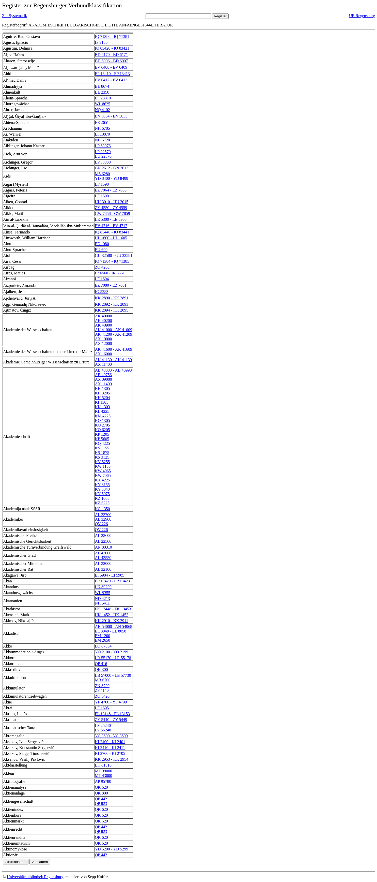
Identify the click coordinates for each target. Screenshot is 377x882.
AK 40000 (103, 316)
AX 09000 (103, 379)
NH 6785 (102, 128)
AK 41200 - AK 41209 (113, 334)
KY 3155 (102, 484)
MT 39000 (103, 771)
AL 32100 (103, 569)
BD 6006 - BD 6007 (111, 61)
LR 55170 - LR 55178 (113, 658)
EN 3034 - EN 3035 (111, 116)
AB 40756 (103, 375)
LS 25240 (103, 725)
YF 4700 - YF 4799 (111, 702)
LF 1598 (102, 184)
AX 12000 (103, 343)
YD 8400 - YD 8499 (111, 178)
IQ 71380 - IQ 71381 (112, 36)
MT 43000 (103, 775)
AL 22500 (103, 541)
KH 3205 (102, 393)
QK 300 (101, 669)
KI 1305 (101, 402)
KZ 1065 (102, 498)
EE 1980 (102, 244)
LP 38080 (103, 162)
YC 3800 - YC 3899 (111, 736)
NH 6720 (102, 140)
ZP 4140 (102, 690)
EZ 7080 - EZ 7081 (111, 285)
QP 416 (101, 664)
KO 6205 (102, 430)
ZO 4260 (102, 267)
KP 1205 (102, 434)
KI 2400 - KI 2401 (110, 742)
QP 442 (101, 799)
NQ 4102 (102, 110)
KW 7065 (103, 475)
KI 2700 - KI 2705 (110, 753)
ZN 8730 (102, 686)
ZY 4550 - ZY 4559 (111, 207)
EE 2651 (102, 122)
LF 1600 (102, 196)
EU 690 (101, 249)
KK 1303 (102, 407)
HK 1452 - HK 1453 (112, 615)
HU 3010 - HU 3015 (112, 202)
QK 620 (101, 787)
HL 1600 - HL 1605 (111, 238)
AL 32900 (103, 519)
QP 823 (101, 803)
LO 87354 (103, 646)
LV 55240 (103, 730)
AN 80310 (103, 547)
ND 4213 (102, 598)
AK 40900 (103, 325)
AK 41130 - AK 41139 (113, 360)
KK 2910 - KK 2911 (111, 621)
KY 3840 (102, 489)
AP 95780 (103, 781)
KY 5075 (102, 494)
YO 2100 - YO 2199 (111, 652)
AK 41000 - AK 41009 (113, 330)
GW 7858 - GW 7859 (112, 213)
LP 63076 (103, 146)
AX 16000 (103, 354)
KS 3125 (102, 457)
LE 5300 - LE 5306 (111, 219)
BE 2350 (102, 92)
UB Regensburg (362, 15)
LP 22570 (103, 152)
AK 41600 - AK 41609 (113, 349)
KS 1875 (102, 452)
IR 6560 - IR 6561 (110, 273)
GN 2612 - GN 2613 (112, 168)
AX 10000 (103, 339)
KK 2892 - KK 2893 (112, 304)
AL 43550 (103, 557)
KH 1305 (102, 388)
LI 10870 (102, 134)
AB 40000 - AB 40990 (113, 370)
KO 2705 (102, 425)
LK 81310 (103, 765)
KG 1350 (102, 509)
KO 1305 (102, 420)
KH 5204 (102, 397)
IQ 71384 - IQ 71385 (112, 261)
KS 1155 (102, 448)
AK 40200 (103, 320)
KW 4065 (103, 471)
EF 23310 (103, 98)
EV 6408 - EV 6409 (111, 67)
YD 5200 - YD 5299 (111, 849)
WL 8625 (102, 104)
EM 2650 (102, 640)
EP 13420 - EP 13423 (112, 581)
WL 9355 (102, 593)
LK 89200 (103, 587)
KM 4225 (103, 416)
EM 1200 (102, 636)
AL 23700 (103, 514)
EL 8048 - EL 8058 (110, 631)
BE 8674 (102, 86)
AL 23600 (103, 535)
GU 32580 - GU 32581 (114, 255)
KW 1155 (103, 466)
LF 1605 (102, 708)
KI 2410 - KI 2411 (110, 747)
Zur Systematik (14, 15)
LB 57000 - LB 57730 (113, 675)
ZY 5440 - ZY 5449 (111, 719)
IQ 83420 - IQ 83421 (112, 48)
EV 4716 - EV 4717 (111, 226)
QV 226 (101, 524)
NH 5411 (102, 603)
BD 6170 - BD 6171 (111, 54)
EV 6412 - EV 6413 (111, 80)
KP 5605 (102, 439)
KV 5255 (102, 462)
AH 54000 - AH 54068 (113, 626)
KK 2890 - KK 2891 (112, 298)
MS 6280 (102, 174)
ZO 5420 (102, 696)
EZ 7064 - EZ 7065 (111, 190)
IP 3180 (101, 42)
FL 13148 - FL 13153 (112, 714)
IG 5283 (101, 291)
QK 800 (101, 793)
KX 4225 (102, 480)
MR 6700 (103, 680)
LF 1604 (102, 279)
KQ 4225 (102, 443)
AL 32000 (103, 563)
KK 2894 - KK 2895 (112, 310)
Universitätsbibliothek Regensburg (35, 877)
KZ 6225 (102, 503)
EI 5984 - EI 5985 (109, 575)
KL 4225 (102, 411)
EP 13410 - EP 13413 (112, 73)
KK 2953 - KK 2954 (112, 759)
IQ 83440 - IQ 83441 (112, 232)
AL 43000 (103, 553)
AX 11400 (103, 364)
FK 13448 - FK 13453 (113, 609)
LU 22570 (103, 156)
